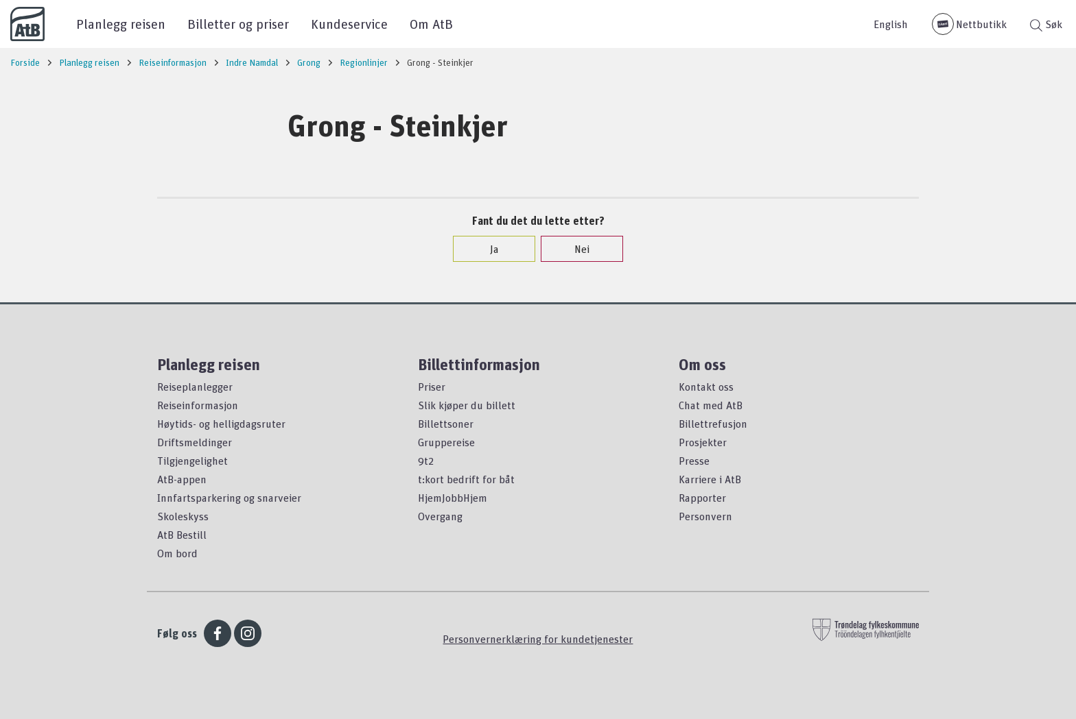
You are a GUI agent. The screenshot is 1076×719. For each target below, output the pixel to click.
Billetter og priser (238, 23)
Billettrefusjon (713, 423)
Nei (575, 249)
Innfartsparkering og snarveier (229, 497)
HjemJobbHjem (452, 497)
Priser (431, 386)
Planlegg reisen (120, 23)
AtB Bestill (182, 534)
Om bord (177, 553)
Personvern (705, 516)
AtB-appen (182, 479)
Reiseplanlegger (195, 386)
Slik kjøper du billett (466, 405)
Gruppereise (446, 442)
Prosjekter (703, 442)
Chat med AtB (710, 405)
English (891, 24)
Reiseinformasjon (197, 405)
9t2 (426, 460)
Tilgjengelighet (192, 460)
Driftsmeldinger (194, 442)
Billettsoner (445, 423)
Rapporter (702, 497)
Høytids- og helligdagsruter (221, 423)
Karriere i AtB (710, 479)
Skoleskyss (183, 516)
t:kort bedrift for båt (466, 479)
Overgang (440, 516)
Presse (694, 460)
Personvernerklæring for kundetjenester (538, 639)
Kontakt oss (706, 386)
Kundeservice (349, 23)
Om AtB (431, 23)
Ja (487, 249)
